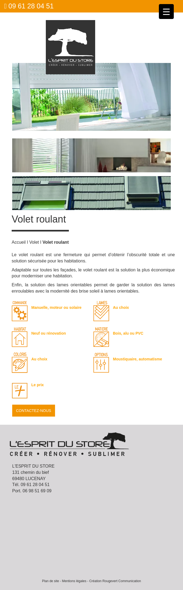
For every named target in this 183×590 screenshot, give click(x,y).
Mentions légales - (75, 581)
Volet (34, 242)
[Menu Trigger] (166, 11)
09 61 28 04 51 (29, 6)
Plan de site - (51, 581)
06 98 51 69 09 (37, 491)
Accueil (19, 242)
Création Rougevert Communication (115, 581)
